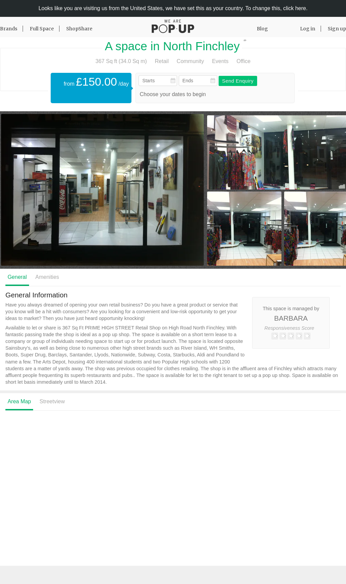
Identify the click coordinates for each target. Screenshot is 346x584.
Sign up (337, 29)
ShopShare (79, 29)
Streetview (52, 401)
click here (294, 8)
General (17, 277)
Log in (307, 29)
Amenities (47, 277)
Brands (8, 29)
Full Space (42, 29)
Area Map (19, 401)
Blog (262, 29)
